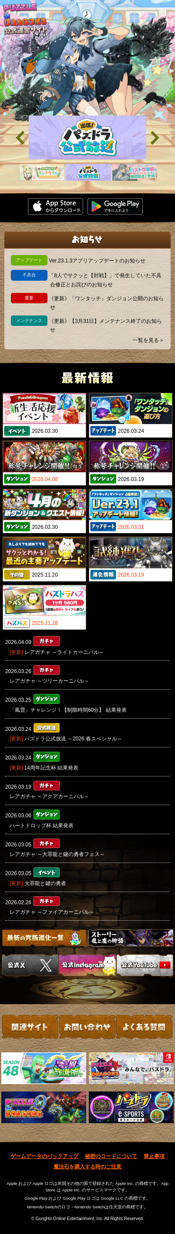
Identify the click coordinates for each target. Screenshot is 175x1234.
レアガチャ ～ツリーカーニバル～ (49, 681)
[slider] (87, 137)
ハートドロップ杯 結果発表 (42, 826)
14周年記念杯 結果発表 (51, 768)
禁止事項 (154, 1156)
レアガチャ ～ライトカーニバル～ (64, 652)
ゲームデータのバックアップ (44, 1156)
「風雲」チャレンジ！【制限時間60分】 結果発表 (68, 710)
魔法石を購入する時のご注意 (87, 1167)
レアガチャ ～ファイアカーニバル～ (52, 912)
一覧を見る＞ (148, 340)
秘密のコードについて (111, 1156)
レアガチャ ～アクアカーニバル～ (49, 796)
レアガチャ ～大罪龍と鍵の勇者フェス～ (57, 854)
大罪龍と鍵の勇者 (45, 883)
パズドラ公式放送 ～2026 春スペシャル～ (73, 739)
